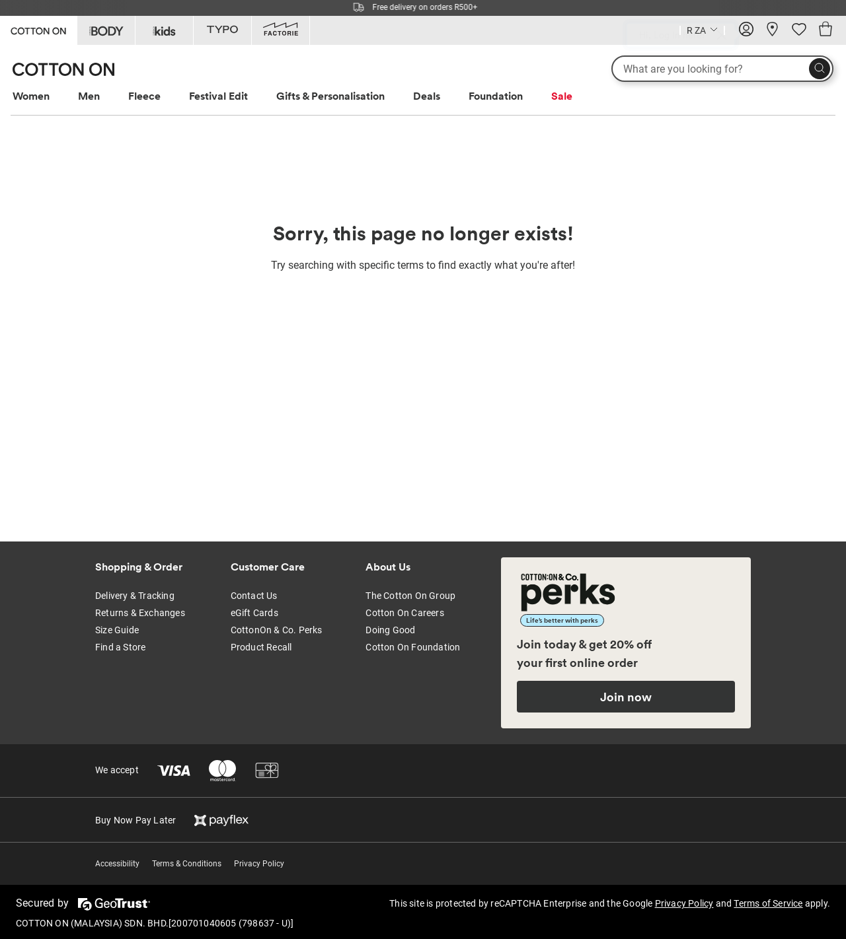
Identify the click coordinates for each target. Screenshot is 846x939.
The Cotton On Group (410, 595)
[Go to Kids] (164, 30)
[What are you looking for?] (722, 69)
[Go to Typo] (222, 30)
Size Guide (117, 630)
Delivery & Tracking (134, 595)
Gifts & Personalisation (330, 95)
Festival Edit (218, 95)
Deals (426, 95)
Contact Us (254, 595)
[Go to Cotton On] (38, 29)
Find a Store (120, 647)
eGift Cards (254, 613)
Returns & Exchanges (140, 613)
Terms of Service (768, 903)
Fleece (144, 95)
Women (31, 95)
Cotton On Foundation (412, 647)
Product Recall (261, 647)
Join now (626, 697)
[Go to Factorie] (280, 30)
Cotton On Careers (404, 613)
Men (89, 95)
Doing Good (390, 630)
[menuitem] (43, 96)
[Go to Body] (106, 30)
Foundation (496, 95)
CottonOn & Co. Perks (277, 630)
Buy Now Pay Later (135, 820)
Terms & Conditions (186, 863)
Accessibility (117, 863)
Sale (561, 95)
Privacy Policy (259, 863)
